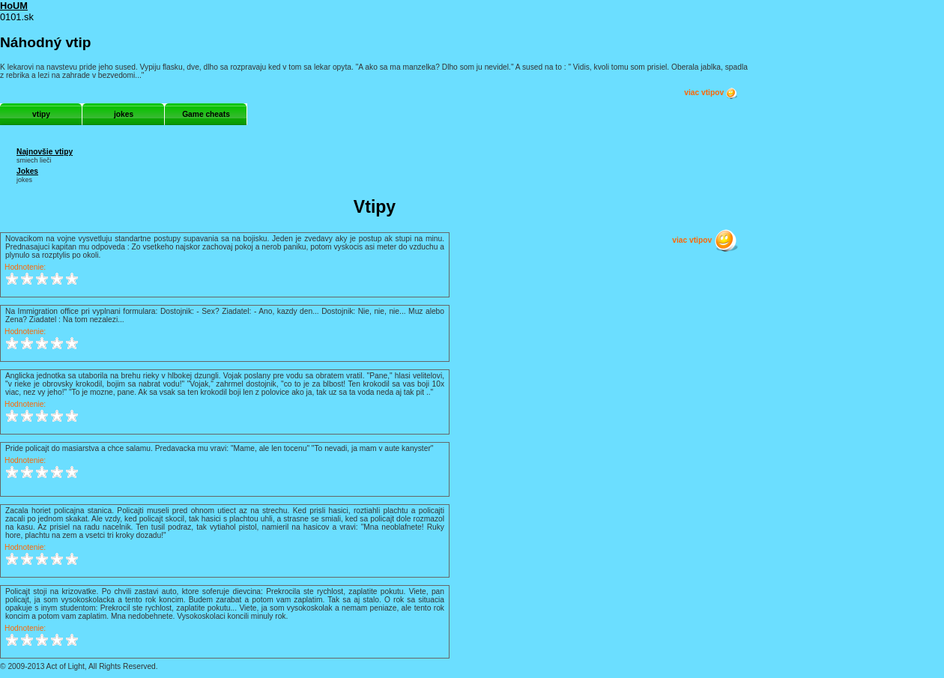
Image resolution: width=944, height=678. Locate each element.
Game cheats (206, 114)
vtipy (41, 114)
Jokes (27, 171)
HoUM (14, 5)
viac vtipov (711, 93)
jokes (123, 114)
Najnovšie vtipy (44, 152)
